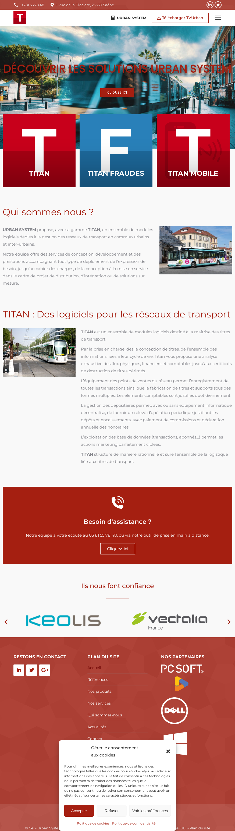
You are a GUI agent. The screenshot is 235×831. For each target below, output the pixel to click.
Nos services (99, 703)
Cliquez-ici (117, 548)
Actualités (96, 726)
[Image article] (39, 150)
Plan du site (200, 828)
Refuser (112, 810)
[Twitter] (31, 670)
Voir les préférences (150, 810)
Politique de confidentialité (133, 823)
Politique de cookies (93, 823)
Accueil (94, 667)
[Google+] (44, 670)
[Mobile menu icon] (218, 18)
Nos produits (99, 691)
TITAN (39, 179)
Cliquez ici (117, 92)
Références (97, 679)
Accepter (79, 810)
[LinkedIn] (18, 670)
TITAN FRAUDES (109, 183)
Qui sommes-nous (104, 715)
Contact (94, 738)
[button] (168, 751)
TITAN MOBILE (179, 189)
